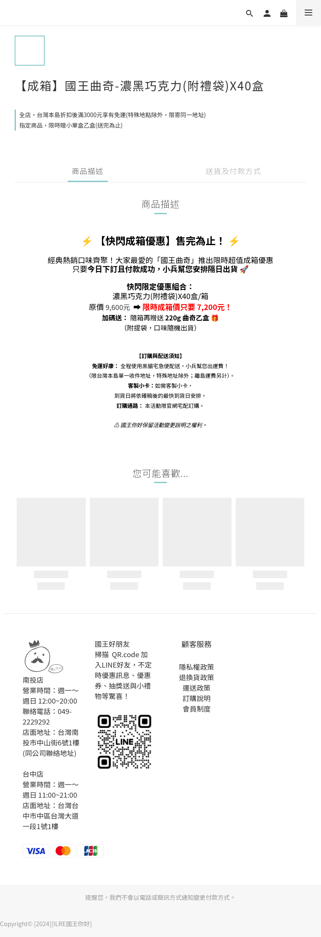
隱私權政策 (196, 667)
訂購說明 (197, 698)
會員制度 (197, 709)
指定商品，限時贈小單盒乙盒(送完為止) (70, 125)
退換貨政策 (196, 677)
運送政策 (197, 688)
